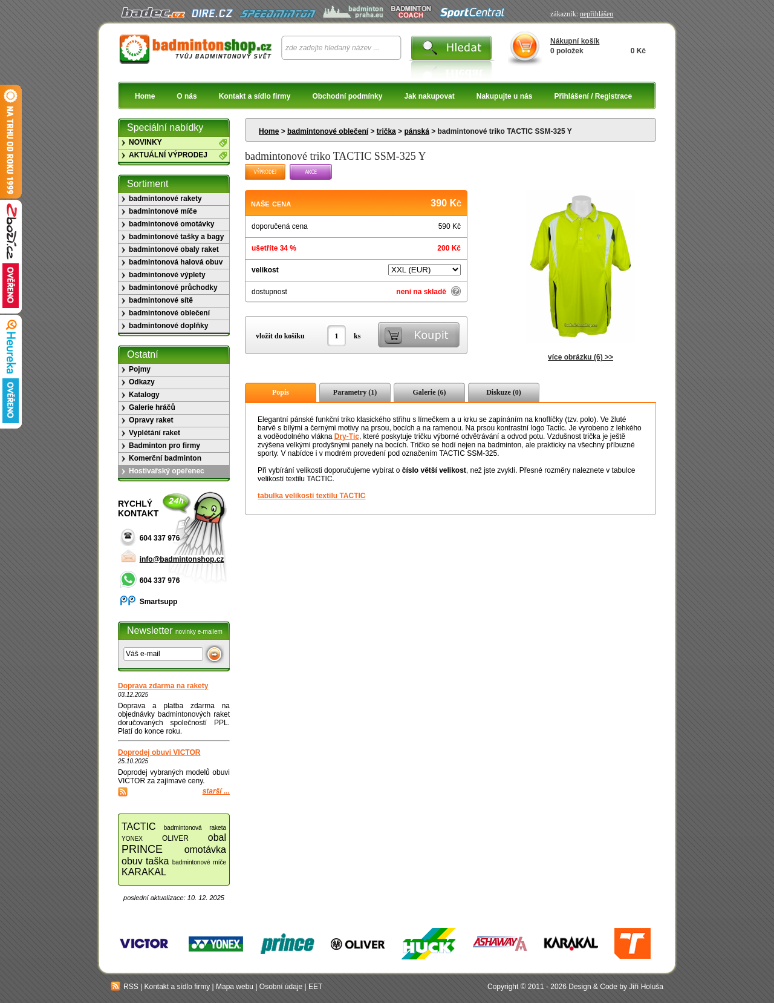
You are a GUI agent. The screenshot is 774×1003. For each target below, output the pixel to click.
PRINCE (142, 849)
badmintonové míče (163, 211)
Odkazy (142, 382)
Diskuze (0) (503, 392)
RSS (124, 986)
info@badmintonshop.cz (182, 559)
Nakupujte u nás (504, 96)
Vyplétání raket (154, 433)
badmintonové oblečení (327, 131)
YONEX (132, 838)
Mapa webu (234, 986)
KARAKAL (144, 872)
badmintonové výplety (167, 275)
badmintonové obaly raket (174, 249)
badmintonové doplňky (168, 325)
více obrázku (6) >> (580, 357)
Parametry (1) (355, 392)
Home (145, 96)
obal (217, 837)
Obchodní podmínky (347, 96)
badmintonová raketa (195, 827)
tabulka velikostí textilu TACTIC (311, 496)
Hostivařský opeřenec (166, 471)
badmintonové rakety (165, 198)
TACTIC (139, 826)
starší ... (216, 791)
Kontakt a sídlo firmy (255, 96)
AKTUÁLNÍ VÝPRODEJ (168, 155)
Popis (280, 392)
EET (315, 986)
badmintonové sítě (161, 300)
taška (157, 861)
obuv (132, 861)
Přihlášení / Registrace (593, 96)
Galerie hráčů (152, 407)
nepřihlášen (596, 14)
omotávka (205, 849)
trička (386, 131)
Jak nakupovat (429, 96)
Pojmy (140, 369)
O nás (187, 96)
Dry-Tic (346, 436)
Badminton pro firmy (164, 445)
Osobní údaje (280, 986)
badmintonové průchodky (173, 287)
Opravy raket (151, 420)
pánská (416, 131)
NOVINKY (145, 142)
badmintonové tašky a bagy (176, 236)
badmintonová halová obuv (176, 262)
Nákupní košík (574, 41)
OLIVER (175, 838)
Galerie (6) (429, 392)
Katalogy (144, 394)
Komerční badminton (165, 458)
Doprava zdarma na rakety (163, 686)
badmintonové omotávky (171, 224)
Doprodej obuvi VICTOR (159, 752)
